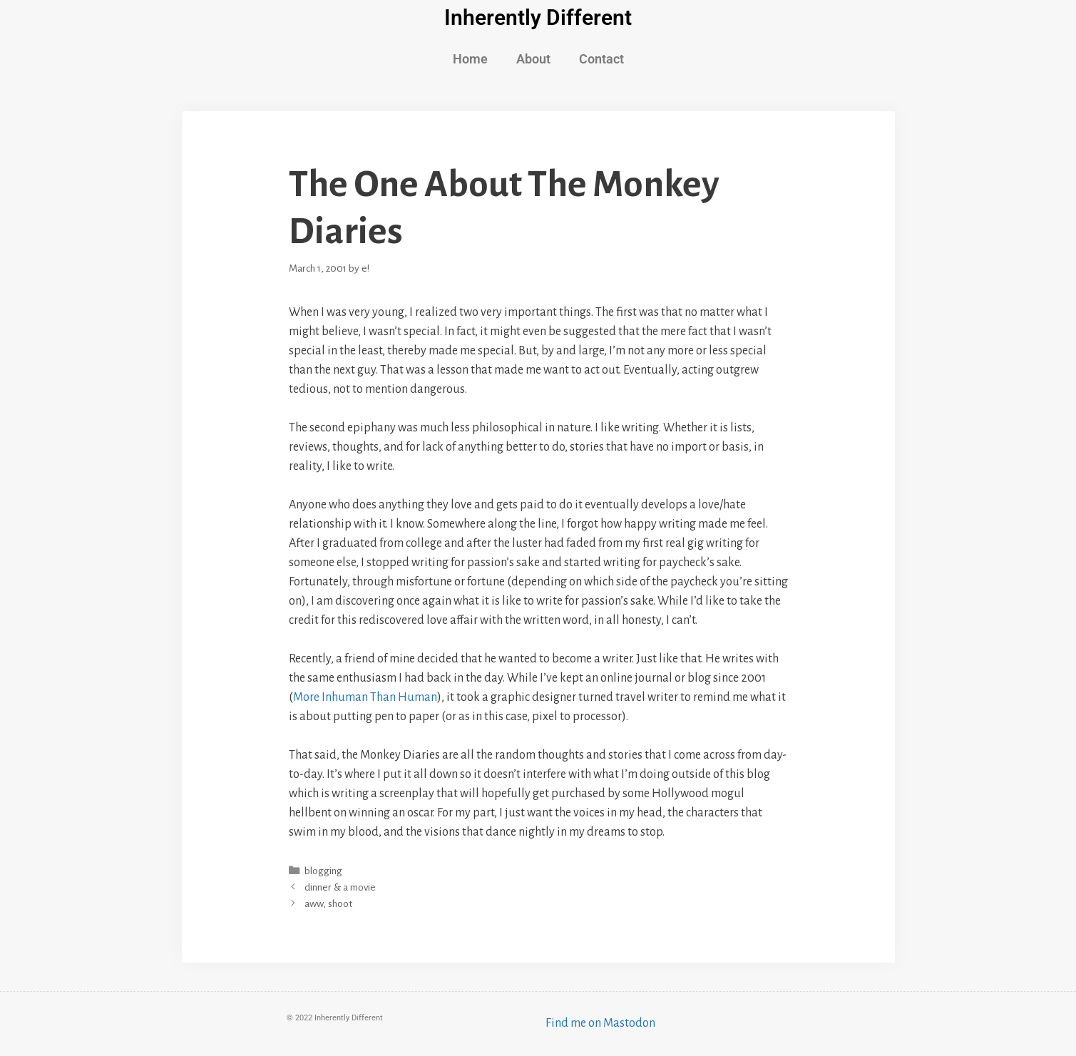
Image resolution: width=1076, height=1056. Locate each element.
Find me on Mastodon (600, 1023)
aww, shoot (328, 903)
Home (470, 58)
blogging (323, 871)
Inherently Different (538, 17)
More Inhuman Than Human (365, 697)
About (533, 58)
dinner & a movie (340, 887)
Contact (601, 58)
